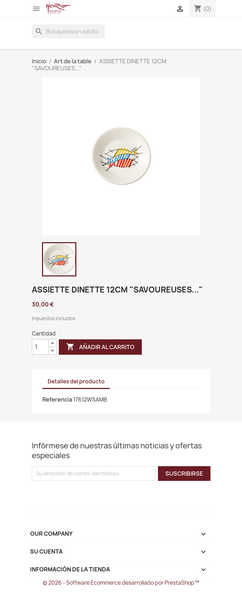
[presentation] (90, 494)
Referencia (57, 399)
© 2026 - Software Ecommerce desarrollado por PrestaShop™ (121, 582)
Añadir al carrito (100, 347)
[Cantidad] (40, 347)
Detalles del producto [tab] (76, 381)
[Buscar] (68, 31)
